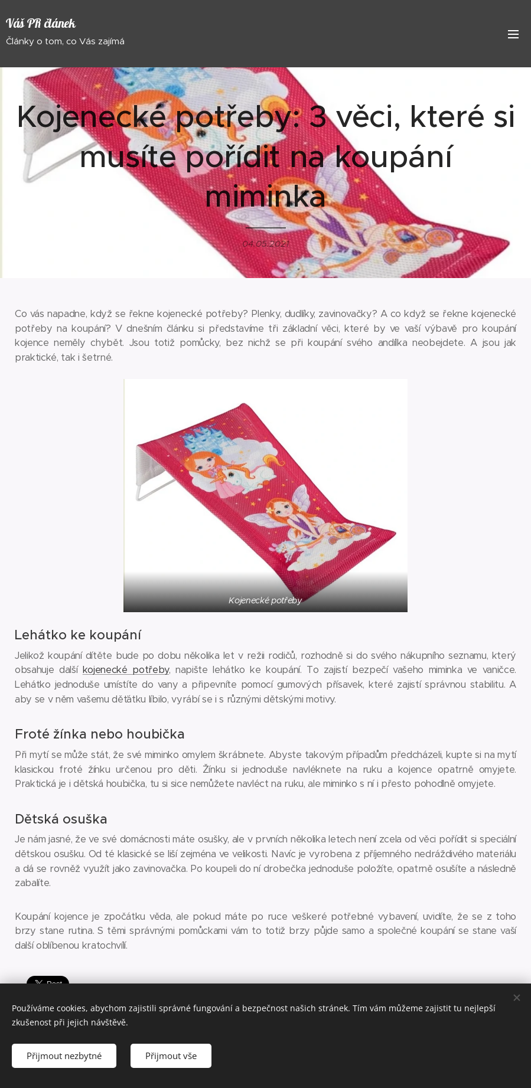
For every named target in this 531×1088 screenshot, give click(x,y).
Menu (513, 34)
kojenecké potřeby (126, 670)
